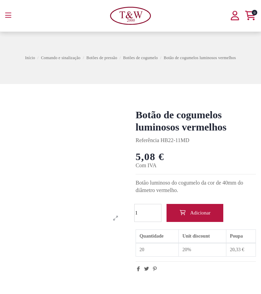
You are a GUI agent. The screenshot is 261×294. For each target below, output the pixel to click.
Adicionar (195, 212)
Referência (147, 140)
